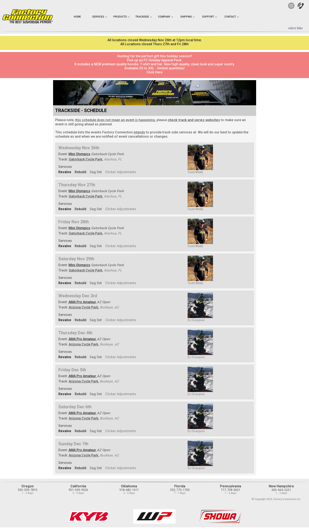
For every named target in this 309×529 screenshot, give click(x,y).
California (78, 486)
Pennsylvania (230, 486)
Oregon (27, 486)
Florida (179, 486)
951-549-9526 (78, 490)
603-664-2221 (281, 490)
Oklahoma (129, 486)
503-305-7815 (27, 490)
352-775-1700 (180, 490)
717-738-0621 (230, 490)
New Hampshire (281, 486)
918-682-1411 (129, 490)
